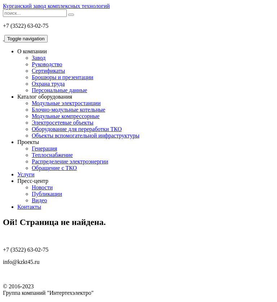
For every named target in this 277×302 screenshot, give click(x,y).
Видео (39, 200)
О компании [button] (32, 51)
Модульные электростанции (66, 103)
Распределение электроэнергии (70, 161)
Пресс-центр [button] (32, 181)
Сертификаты (48, 71)
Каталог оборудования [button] (44, 97)
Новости (42, 187)
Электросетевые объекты (62, 123)
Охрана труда (48, 84)
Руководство (47, 64)
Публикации (47, 194)
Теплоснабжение (52, 155)
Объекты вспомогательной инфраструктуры (85, 135)
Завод (38, 58)
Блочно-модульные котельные (68, 110)
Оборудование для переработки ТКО (77, 129)
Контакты (29, 207)
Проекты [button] (28, 142)
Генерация (44, 148)
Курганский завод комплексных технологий (56, 6)
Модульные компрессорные (66, 116)
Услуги (26, 174)
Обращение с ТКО (54, 168)
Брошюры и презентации (62, 77)
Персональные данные (59, 90)
